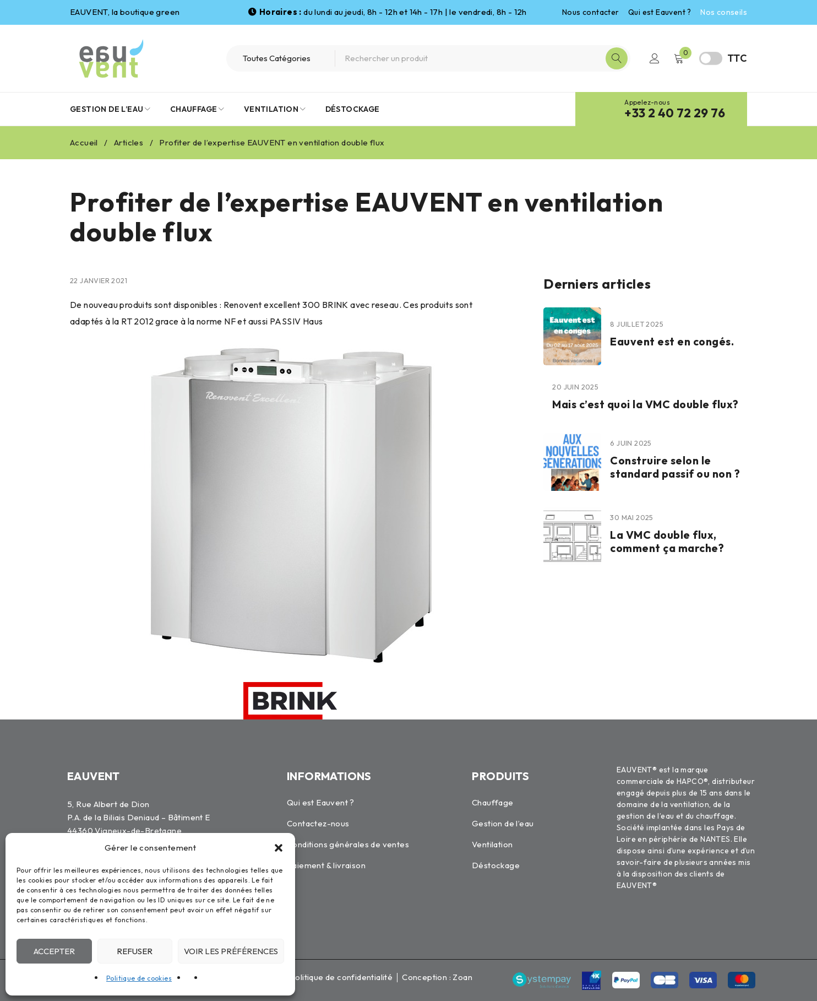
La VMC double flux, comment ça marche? (668, 541)
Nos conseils (723, 12)
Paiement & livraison (326, 865)
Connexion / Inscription (654, 58)
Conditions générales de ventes (348, 844)
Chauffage (493, 802)
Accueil (84, 142)
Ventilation (492, 844)
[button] (278, 847)
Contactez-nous (318, 823)
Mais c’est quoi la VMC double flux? (647, 404)
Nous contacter (590, 12)
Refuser (134, 951)
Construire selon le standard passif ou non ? (677, 466)
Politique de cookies (139, 978)
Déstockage (496, 865)
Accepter (54, 951)
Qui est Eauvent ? (659, 12)
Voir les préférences (231, 951)
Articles (128, 142)
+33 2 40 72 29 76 (674, 113)
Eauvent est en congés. (673, 341)
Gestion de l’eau (502, 823)
